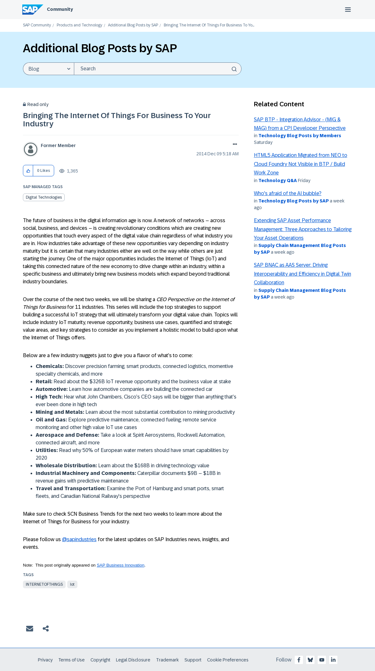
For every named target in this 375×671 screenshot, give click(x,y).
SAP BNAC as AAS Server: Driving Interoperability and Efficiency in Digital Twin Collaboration (302, 273)
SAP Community (37, 25)
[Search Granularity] (48, 68)
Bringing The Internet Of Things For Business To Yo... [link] (209, 25)
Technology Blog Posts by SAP (293, 200)
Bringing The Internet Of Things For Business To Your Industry (117, 119)
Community (60, 9)
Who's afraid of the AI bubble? (287, 193)
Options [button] (233, 145)
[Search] (158, 68)
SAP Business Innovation (120, 565)
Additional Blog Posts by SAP (133, 25)
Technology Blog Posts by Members (299, 135)
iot (72, 584)
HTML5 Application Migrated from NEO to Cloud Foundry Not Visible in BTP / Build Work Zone (300, 163)
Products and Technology (79, 25)
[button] (28, 170)
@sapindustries (79, 539)
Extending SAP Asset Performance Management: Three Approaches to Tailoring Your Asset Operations (302, 229)
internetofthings (44, 584)
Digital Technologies (44, 197)
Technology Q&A (277, 180)
